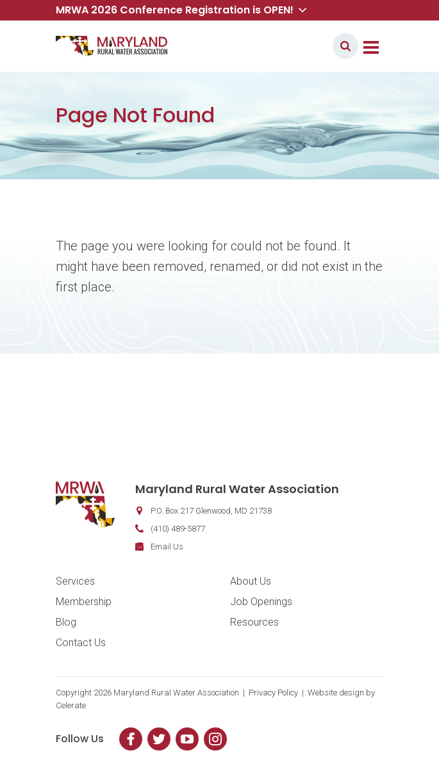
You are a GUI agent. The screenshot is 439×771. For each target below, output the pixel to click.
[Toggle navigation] (371, 46)
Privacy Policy (273, 692)
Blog (66, 622)
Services (75, 581)
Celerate (71, 705)
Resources (254, 622)
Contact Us (81, 643)
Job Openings (261, 602)
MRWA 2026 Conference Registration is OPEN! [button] (181, 10)
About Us (250, 581)
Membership (84, 602)
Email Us (167, 546)
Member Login (285, 46)
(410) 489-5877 (178, 528)
